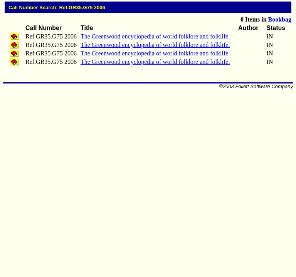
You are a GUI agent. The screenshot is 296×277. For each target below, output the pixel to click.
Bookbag (279, 19)
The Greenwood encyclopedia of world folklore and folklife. (155, 36)
